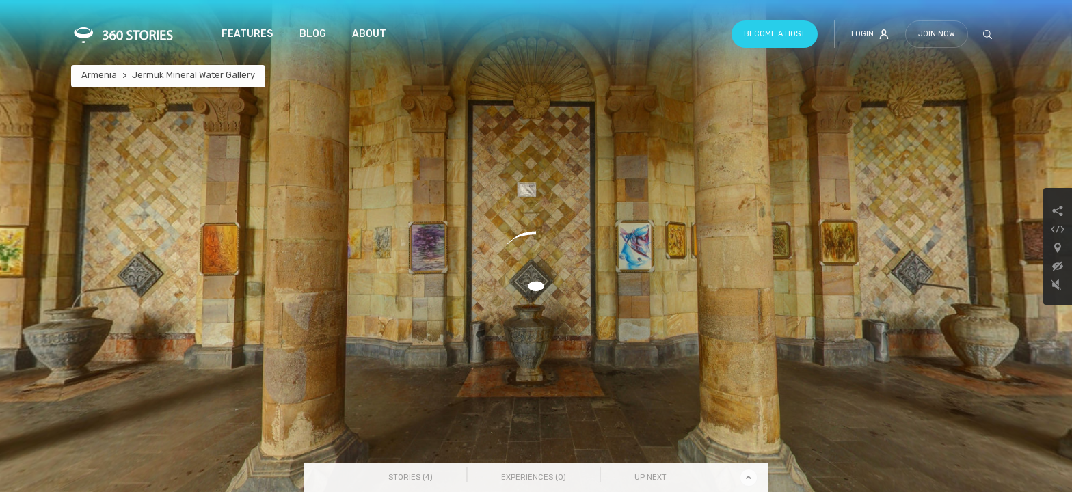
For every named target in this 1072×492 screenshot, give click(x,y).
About (369, 34)
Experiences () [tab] (533, 477)
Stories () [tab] (410, 477)
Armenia (99, 75)
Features (247, 34)
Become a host (774, 33)
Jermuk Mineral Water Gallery (193, 75)
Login (870, 34)
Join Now (936, 33)
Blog (312, 34)
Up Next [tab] (650, 477)
